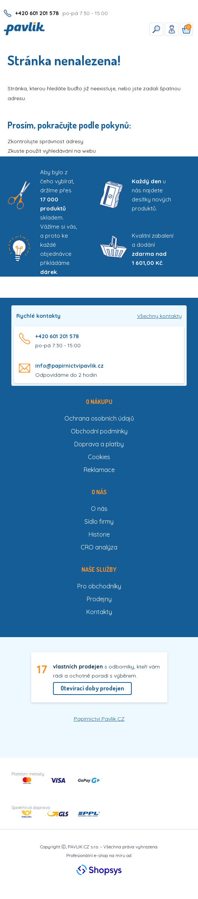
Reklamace (99, 469)
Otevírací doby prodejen (92, 688)
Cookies (99, 457)
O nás (99, 508)
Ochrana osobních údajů (99, 418)
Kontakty (99, 612)
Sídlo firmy (99, 521)
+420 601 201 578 (57, 336)
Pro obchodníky (99, 586)
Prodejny (99, 599)
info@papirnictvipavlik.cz (69, 365)
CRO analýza (99, 547)
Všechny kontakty (159, 316)
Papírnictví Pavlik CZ (99, 718)
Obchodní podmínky (99, 431)
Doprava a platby (99, 444)
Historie (99, 534)
